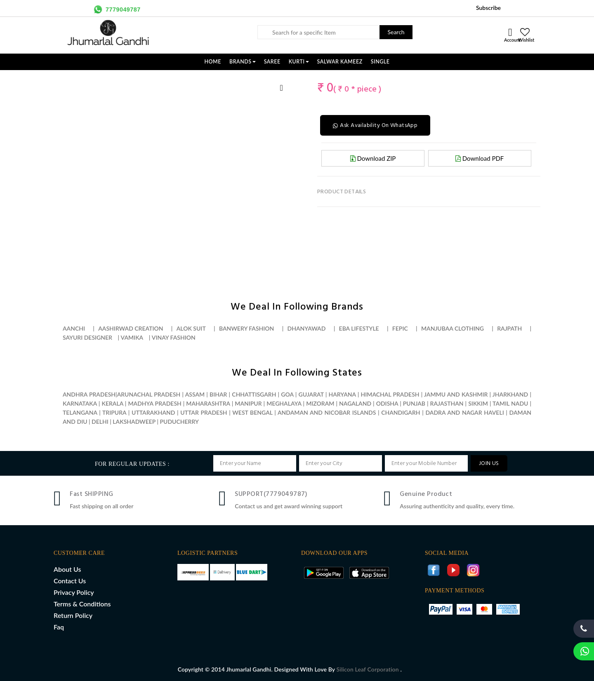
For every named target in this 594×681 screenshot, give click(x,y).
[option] (73, 78)
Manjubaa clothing (452, 328)
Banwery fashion (246, 328)
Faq (59, 627)
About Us (67, 569)
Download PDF (479, 158)
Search (395, 31)
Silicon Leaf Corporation (369, 669)
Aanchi (74, 328)
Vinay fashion (174, 337)
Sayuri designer (87, 337)
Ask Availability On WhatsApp (375, 125)
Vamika (132, 337)
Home (212, 62)
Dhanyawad (307, 328)
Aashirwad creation (130, 328)
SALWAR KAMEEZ (340, 62)
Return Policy (73, 615)
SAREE (272, 62)
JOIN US (489, 463)
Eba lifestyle (359, 328)
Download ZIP (373, 158)
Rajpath (509, 328)
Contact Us (70, 581)
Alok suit (191, 328)
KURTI (299, 62)
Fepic (400, 328)
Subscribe (488, 7)
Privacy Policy (74, 592)
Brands (242, 62)
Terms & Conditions (82, 604)
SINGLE (380, 62)
